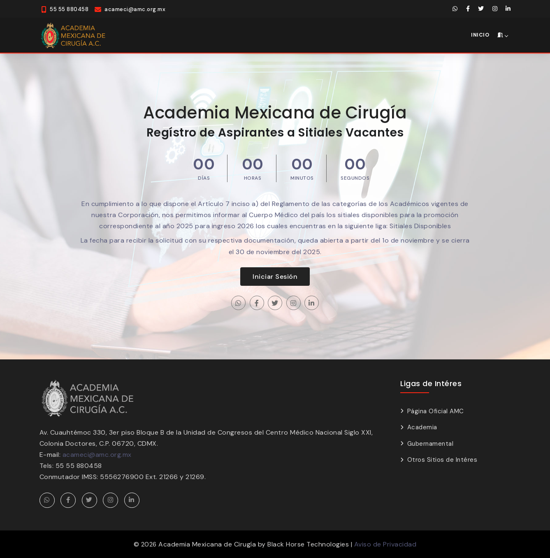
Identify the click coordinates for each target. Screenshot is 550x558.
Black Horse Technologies (308, 544)
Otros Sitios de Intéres (442, 460)
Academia (422, 427)
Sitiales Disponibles (420, 226)
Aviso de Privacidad (385, 544)
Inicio (480, 34)
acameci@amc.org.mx (97, 454)
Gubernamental (430, 444)
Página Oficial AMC (435, 411)
